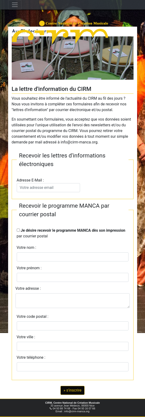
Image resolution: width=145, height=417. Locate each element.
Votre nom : (26, 247)
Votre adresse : (28, 288)
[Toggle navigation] (14, 5)
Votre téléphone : (32, 357)
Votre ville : (27, 337)
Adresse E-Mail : (48, 185)
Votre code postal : (33, 316)
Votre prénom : (29, 268)
